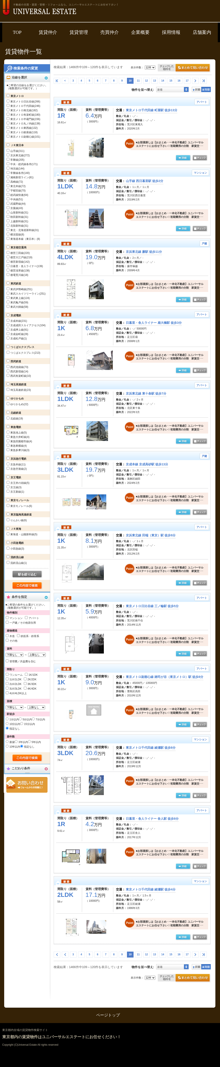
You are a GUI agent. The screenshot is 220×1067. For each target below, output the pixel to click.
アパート (34, 618)
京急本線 (18, 464)
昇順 (196, 89)
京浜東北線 (20, 155)
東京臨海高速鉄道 (21, 514)
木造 (12, 636)
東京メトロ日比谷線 (25, 101)
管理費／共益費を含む (22, 661)
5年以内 (36, 742)
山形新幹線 (19, 212)
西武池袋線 (19, 367)
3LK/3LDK (15, 688)
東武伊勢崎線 (21, 289)
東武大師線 (19, 306)
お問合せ (27, 785)
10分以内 (14, 724)
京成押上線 (19, 329)
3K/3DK (32, 684)
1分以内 (14, 719)
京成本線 (18, 320)
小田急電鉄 (17, 542)
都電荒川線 (19, 275)
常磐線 (17, 159)
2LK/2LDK (15, 684)
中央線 (16, 199)
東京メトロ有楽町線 (25, 114)
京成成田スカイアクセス (28, 325)
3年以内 (23, 742)
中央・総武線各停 (24, 164)
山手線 (17, 151)
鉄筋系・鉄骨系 (30, 636)
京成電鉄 (16, 315)
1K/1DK (33, 674)
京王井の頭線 (19, 482)
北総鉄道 (16, 412)
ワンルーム (16, 674)
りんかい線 (18, 520)
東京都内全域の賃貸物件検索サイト (25, 1030)
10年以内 (14, 746)
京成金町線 (19, 334)
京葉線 (16, 208)
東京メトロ (17, 96)
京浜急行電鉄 (18, 458)
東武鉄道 (16, 283)
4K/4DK (32, 688)
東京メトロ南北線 (24, 110)
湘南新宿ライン (21, 177)
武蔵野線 (18, 203)
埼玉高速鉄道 (18, 384)
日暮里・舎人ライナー (26, 266)
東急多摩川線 (19, 450)
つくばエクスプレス (22, 347)
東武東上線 (20, 298)
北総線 (16, 418)
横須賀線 (17, 234)
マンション (16, 618)
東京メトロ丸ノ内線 (25, 123)
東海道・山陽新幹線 (23, 534)
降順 (206, 89)
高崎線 (16, 181)
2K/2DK (32, 679)
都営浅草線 (20, 270)
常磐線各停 (20, 173)
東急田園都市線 (21, 441)
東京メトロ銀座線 (24, 132)
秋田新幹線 (19, 216)
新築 (12, 742)
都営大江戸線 (21, 257)
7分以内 (40, 719)
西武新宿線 (19, 371)
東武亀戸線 (19, 302)
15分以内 (29, 724)
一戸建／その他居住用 (22, 622)
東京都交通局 (18, 247)
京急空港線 (18, 468)
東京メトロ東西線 (24, 127)
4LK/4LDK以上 (18, 693)
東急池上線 (18, 432)
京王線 (16, 487)
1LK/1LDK (15, 679)
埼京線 (17, 168)
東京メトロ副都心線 (25, 136)
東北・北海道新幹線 (24, 230)
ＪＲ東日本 (17, 145)
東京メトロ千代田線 (25, 105)
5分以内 (27, 719)
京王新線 (17, 491)
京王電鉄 (16, 477)
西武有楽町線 (20, 375)
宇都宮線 (18, 190)
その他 (13, 640)
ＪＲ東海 (16, 528)
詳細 (183, 158)
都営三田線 (20, 253)
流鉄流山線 (17, 557)
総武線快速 (19, 195)
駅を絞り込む (27, 574)
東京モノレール (20, 500)
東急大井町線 (19, 437)
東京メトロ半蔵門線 (25, 119)
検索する (27, 586)
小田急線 (17, 548)
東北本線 (18, 186)
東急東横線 (18, 445)
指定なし (14, 728)
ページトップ (108, 1015)
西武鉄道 (16, 361)
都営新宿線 (20, 261)
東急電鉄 (16, 427)
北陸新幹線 (19, 225)
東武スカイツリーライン (28, 293)
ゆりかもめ (17, 398)
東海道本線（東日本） (25, 238)
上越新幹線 (19, 221)
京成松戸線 (18, 338)
